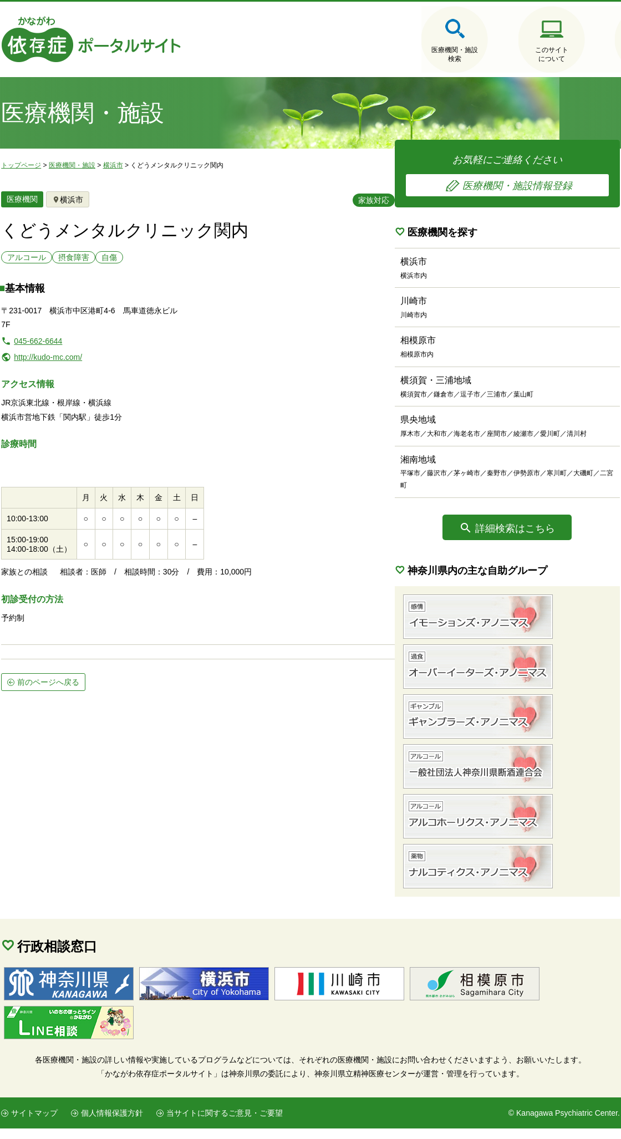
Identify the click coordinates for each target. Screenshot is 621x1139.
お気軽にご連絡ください (538, 173)
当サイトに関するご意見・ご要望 (223, 1123)
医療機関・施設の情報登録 (587, 55)
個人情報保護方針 (111, 1123)
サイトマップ (33, 1123)
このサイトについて (482, 55)
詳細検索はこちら (546, 538)
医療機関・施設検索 (377, 55)
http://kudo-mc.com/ (47, 360)
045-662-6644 (37, 344)
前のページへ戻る (47, 654)
